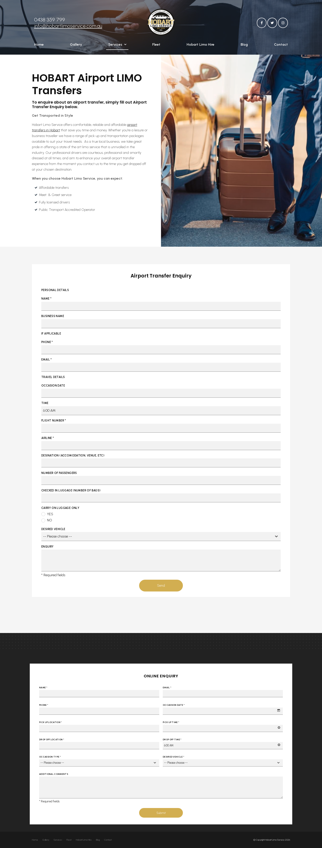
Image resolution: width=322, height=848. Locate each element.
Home (39, 45)
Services (115, 45)
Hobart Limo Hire (200, 45)
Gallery (76, 45)
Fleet (156, 45)
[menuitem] (35, 840)
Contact (281, 45)
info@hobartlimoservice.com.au (68, 24)
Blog (244, 45)
